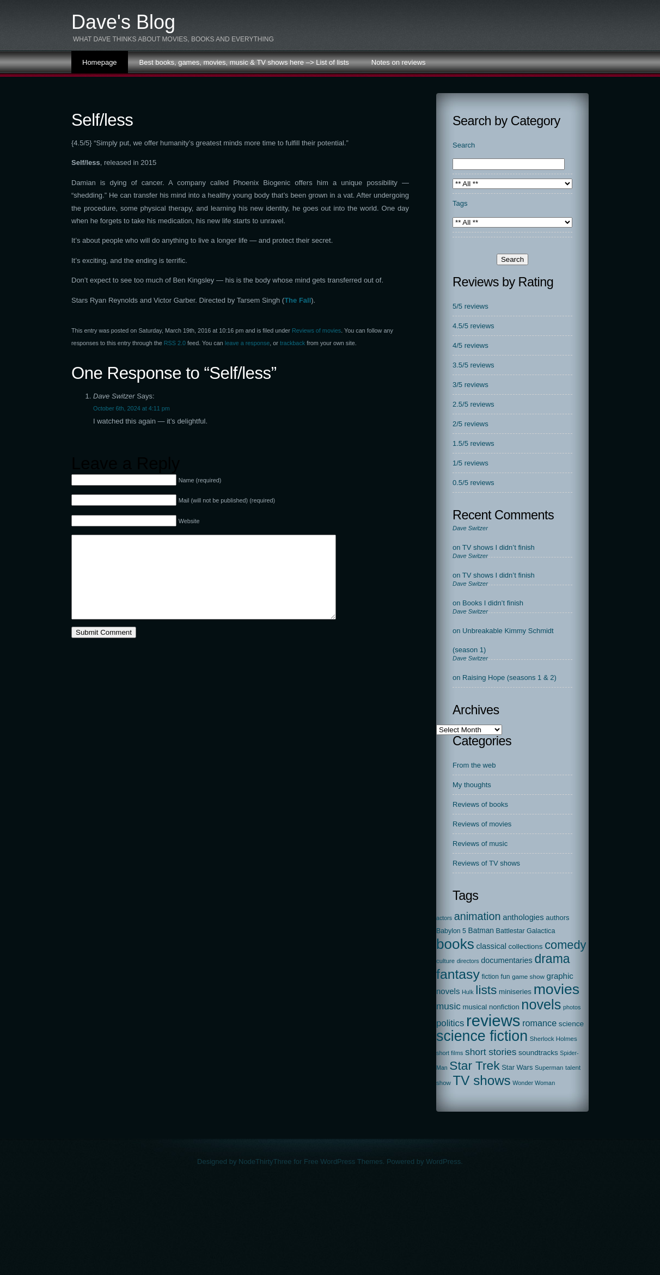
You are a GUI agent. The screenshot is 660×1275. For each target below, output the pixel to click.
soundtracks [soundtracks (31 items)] (538, 1053)
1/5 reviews (470, 463)
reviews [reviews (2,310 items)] (493, 1020)
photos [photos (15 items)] (572, 1007)
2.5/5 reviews (473, 404)
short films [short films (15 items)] (449, 1053)
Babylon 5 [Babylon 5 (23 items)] (451, 931)
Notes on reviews (398, 62)
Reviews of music (480, 843)
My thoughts (472, 785)
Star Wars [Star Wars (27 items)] (517, 1067)
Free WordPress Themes (343, 1161)
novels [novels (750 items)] (541, 1004)
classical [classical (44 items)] (491, 946)
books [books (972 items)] (455, 944)
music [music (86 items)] (448, 1006)
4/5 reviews (470, 345)
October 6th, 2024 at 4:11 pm (131, 408)
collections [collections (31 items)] (526, 946)
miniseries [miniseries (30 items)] (515, 992)
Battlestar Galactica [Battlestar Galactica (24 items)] (525, 931)
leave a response (247, 343)
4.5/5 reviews (473, 326)
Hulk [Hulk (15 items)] (468, 992)
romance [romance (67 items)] (539, 1023)
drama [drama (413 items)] (552, 959)
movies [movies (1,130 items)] (556, 989)
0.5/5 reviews (473, 483)
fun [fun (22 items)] (505, 976)
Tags (460, 203)
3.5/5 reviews (473, 365)
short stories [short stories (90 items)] (490, 1051)
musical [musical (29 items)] (474, 1007)
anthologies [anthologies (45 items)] (523, 917)
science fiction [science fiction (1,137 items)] (482, 1036)
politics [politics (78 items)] (450, 1023)
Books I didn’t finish (492, 603)
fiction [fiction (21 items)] (490, 976)
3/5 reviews (470, 385)
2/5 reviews (470, 424)
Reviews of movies (316, 330)
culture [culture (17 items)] (445, 961)
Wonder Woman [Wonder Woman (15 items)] (533, 1083)
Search (464, 145)
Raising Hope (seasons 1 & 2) (509, 677)
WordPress (443, 1161)
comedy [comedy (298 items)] (565, 945)
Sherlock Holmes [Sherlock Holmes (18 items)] (553, 1038)
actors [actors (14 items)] (444, 918)
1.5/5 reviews (473, 443)
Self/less (102, 120)
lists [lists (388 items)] (486, 990)
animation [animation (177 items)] (477, 916)
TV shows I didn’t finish (498, 547)
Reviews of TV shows (486, 863)
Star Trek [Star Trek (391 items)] (474, 1065)
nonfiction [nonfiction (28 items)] (504, 1007)
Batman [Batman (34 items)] (481, 931)
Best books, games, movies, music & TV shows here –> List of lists (244, 62)
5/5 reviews (470, 306)
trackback (292, 343)
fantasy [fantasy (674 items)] (458, 974)
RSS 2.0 (175, 343)
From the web (474, 765)
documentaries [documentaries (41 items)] (507, 960)
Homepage (99, 62)
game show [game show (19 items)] (528, 976)
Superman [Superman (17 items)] (549, 1067)
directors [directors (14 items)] (468, 961)
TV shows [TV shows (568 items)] (482, 1080)
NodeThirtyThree (265, 1161)
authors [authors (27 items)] (557, 918)
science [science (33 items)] (571, 1024)
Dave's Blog (123, 22)
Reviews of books (480, 804)
